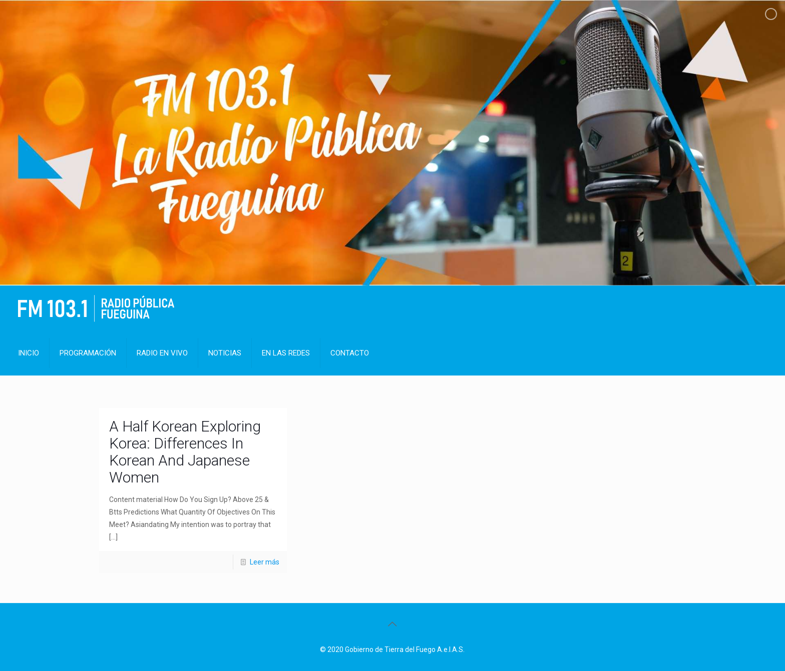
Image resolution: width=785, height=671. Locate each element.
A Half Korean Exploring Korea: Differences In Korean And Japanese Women (185, 452)
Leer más (264, 562)
